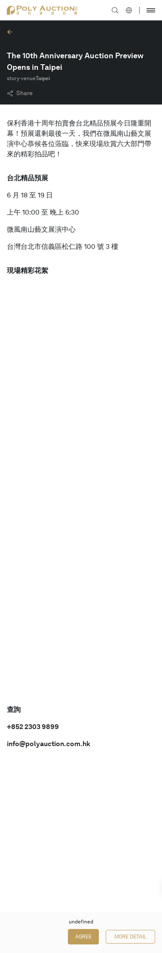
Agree (83, 937)
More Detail (130, 937)
